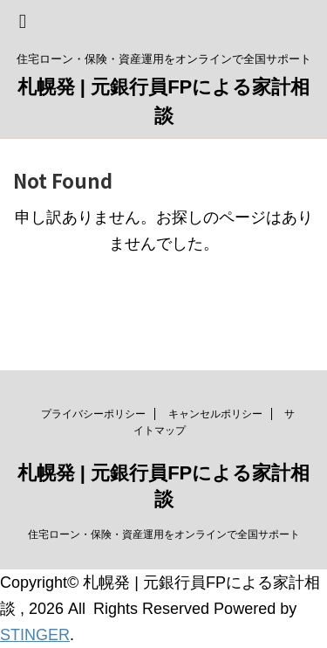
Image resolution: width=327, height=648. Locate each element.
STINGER (35, 635)
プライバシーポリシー (93, 414)
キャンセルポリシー (215, 414)
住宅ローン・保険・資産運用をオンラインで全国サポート (164, 534)
